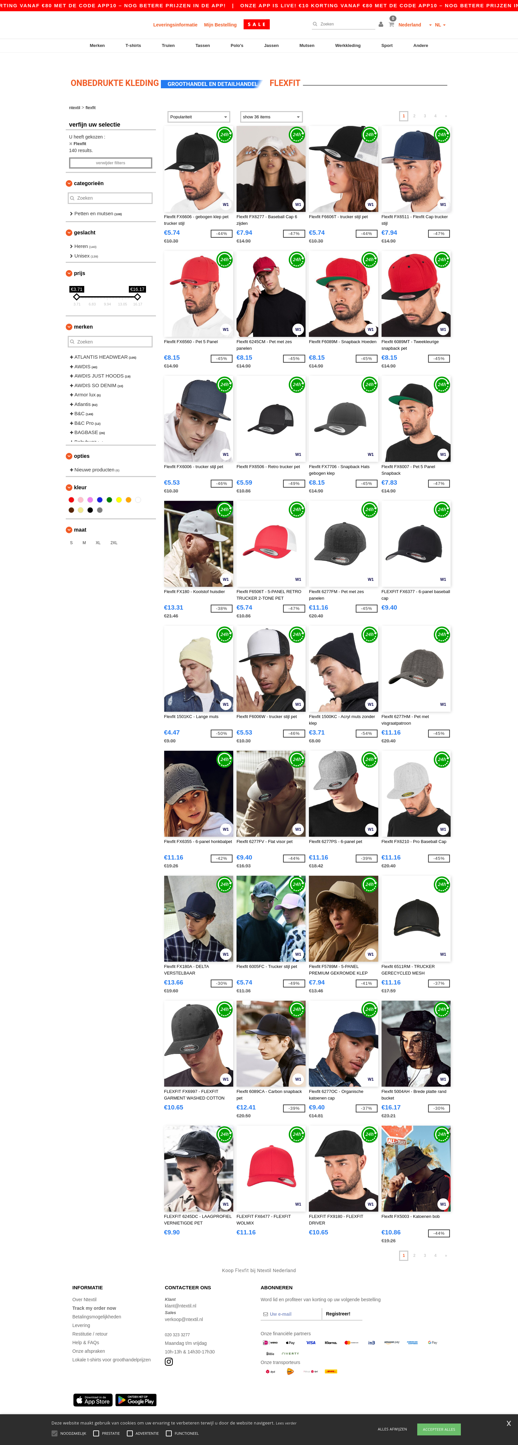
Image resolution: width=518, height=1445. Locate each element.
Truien (168, 45)
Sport (387, 45)
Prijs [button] (79, 260)
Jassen (271, 45)
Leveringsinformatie (175, 24)
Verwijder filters (110, 150)
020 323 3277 (179, 1321)
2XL (113, 530)
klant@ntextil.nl (180, 1293)
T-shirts (133, 45)
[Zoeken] (342, 24)
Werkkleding (348, 45)
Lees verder (286, 1423)
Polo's (237, 45)
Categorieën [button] (89, 170)
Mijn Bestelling (220, 24)
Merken (97, 45)
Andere (420, 45)
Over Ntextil (84, 1286)
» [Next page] (446, 103)
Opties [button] (82, 443)
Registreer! (338, 1301)
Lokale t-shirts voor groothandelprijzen (111, 1346)
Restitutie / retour (90, 1321)
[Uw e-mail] (291, 1301)
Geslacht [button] (84, 220)
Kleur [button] (80, 474)
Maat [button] (80, 517)
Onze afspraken (88, 1338)
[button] (382, 24)
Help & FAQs (85, 1329)
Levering (81, 1312)
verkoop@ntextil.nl (184, 1306)
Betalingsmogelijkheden (96, 1303)
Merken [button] (83, 314)
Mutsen (306, 45)
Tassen (203, 45)
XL (98, 530)
